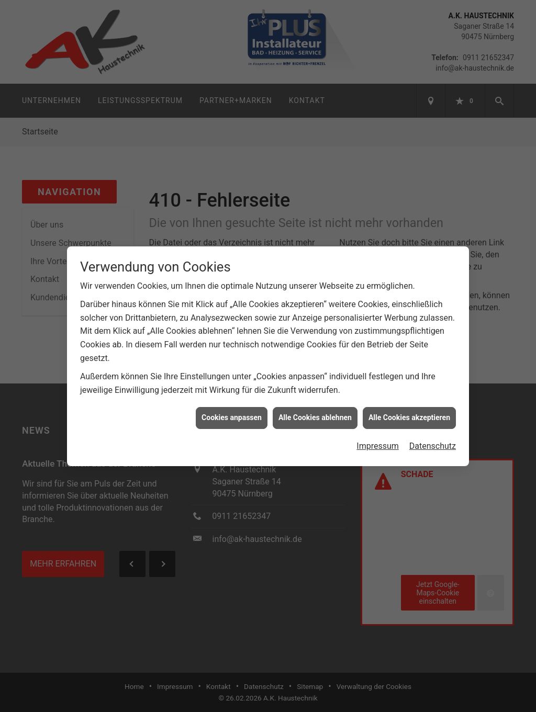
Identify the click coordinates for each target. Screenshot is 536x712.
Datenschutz (432, 443)
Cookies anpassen (232, 415)
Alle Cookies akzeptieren (409, 415)
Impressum (377, 443)
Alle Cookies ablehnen (315, 415)
